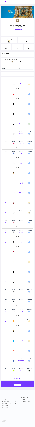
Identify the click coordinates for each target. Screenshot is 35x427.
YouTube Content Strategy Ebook (26, 397)
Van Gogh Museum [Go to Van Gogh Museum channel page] (21, 232)
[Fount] (4, 423)
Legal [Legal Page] (16, 397)
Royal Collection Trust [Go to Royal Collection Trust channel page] (21, 202)
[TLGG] (4, 421)
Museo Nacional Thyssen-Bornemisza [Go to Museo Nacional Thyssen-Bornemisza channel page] (21, 291)
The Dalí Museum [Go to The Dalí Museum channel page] (21, 222)
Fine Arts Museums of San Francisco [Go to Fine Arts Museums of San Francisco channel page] (21, 301)
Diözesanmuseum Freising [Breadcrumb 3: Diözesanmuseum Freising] (12, 4)
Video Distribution (5, 407)
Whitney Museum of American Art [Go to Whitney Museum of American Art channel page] (21, 311)
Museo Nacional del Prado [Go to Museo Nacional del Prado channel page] (21, 133)
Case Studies (4, 409)
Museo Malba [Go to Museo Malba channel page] (21, 271)
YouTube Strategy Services (6, 399)
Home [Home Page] (3, 397)
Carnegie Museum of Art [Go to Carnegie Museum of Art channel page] (21, 370)
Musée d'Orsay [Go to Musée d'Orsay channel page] (21, 212)
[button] (33, 2)
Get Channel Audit (17, 29)
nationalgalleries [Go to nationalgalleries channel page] (21, 143)
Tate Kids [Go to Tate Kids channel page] (21, 321)
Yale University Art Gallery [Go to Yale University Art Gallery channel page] (21, 341)
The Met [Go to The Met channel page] (21, 94)
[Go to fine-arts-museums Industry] (17, 32)
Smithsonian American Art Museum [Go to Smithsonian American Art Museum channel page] (21, 360)
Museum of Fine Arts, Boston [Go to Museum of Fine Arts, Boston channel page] (21, 193)
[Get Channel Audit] (17, 29)
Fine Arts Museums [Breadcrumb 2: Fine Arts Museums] (5, 4)
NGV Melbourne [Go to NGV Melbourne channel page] (21, 281)
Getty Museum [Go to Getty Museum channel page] (21, 153)
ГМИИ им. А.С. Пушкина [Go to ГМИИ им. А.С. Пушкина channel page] (21, 183)
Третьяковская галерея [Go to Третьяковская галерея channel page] (21, 123)
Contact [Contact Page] (16, 399)
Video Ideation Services (6, 405)
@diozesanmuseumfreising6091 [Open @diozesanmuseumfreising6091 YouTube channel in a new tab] (17, 26)
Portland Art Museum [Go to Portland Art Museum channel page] (21, 350)
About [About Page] (16, 401)
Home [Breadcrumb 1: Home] (1, 4)
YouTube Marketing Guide (25, 399)
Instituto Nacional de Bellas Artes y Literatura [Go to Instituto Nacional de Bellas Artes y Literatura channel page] (21, 84)
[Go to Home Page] (4, 1)
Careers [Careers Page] (16, 403)
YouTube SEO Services (5, 401)
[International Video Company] (4, 417)
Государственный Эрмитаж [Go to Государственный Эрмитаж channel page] (21, 163)
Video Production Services (6, 403)
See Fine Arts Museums (17, 31)
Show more (17, 88)
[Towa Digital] (10, 417)
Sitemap (3, 411)
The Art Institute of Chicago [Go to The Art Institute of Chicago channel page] (21, 242)
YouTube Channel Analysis (25, 401)
